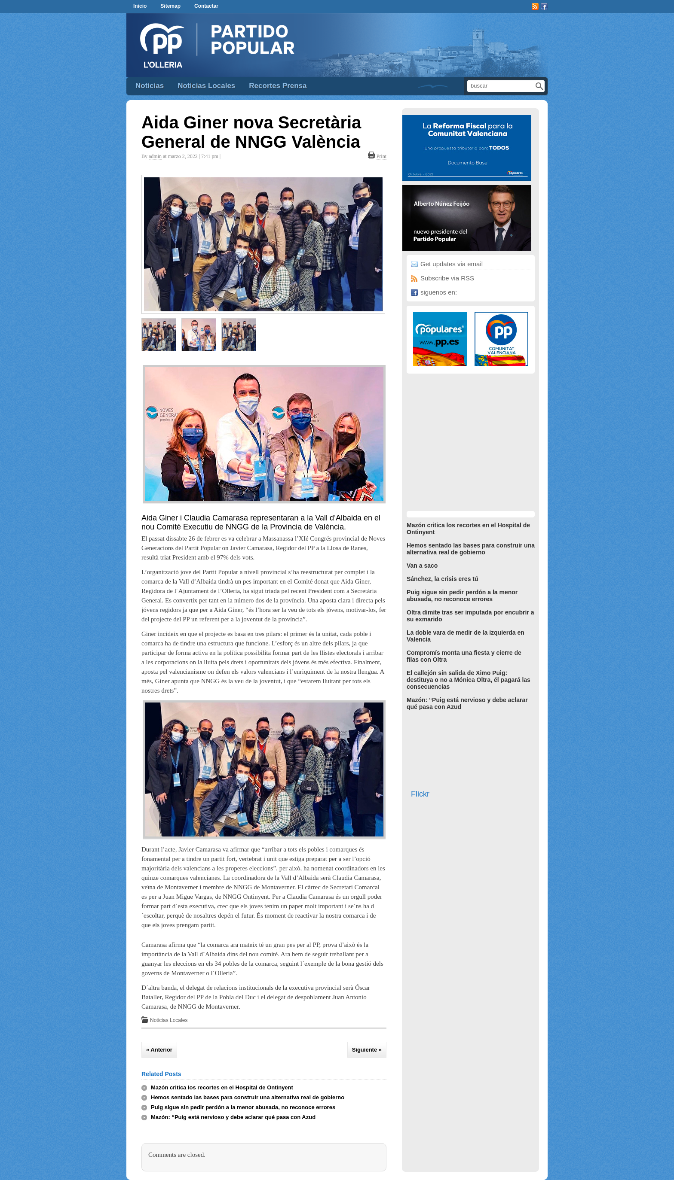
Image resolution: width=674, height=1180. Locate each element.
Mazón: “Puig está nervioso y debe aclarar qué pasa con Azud (233, 1117)
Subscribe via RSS (447, 278)
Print (381, 156)
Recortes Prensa (277, 86)
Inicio (140, 6)
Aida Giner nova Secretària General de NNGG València (251, 132)
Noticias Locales (206, 86)
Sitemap (170, 6)
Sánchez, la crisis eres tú (442, 578)
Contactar (206, 6)
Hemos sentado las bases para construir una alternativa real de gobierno (247, 1097)
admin (155, 156)
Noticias (149, 86)
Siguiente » (367, 1049)
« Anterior (159, 1049)
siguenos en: (438, 292)
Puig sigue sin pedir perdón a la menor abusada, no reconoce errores (243, 1107)
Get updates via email (451, 264)
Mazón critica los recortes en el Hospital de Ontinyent (222, 1087)
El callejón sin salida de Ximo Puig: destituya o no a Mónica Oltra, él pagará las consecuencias (468, 679)
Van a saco (422, 565)
